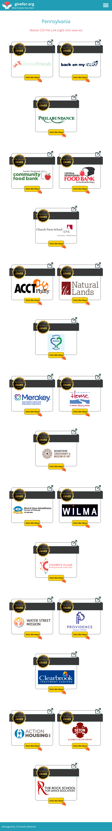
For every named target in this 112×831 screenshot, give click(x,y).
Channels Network (26, 826)
